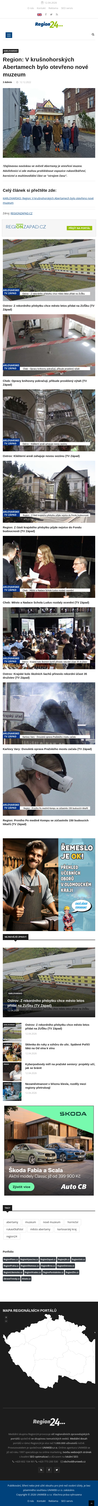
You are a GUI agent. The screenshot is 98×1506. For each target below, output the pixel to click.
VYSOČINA (7, 1084)
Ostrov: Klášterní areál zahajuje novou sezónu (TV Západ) (41, 456)
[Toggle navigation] (9, 35)
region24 (11, 1236)
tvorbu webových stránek (77, 1452)
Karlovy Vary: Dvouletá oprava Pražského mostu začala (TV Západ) (47, 749)
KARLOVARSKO (11, 51)
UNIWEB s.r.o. (50, 1447)
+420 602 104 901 (25, 1461)
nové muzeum (51, 1222)
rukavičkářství (14, 1229)
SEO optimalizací (39, 1456)
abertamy (12, 1222)
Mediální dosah (78, 1438)
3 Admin (7, 82)
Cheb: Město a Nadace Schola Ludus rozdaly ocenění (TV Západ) (46, 602)
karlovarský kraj (66, 1229)
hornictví (73, 1222)
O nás (30, 8)
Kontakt (41, 8)
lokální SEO (71, 1456)
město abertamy (40, 1229)
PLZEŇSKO (7, 1044)
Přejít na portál (79, 228)
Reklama (53, 8)
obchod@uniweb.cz (75, 1461)
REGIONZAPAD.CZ (22, 213)
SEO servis (67, 8)
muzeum (30, 1222)
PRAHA (6, 1064)
